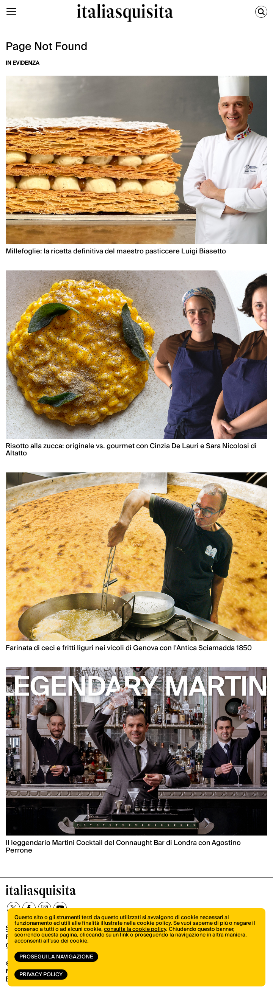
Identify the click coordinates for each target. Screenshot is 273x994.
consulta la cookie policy (135, 929)
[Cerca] (261, 12)
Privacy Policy (41, 974)
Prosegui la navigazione (56, 956)
